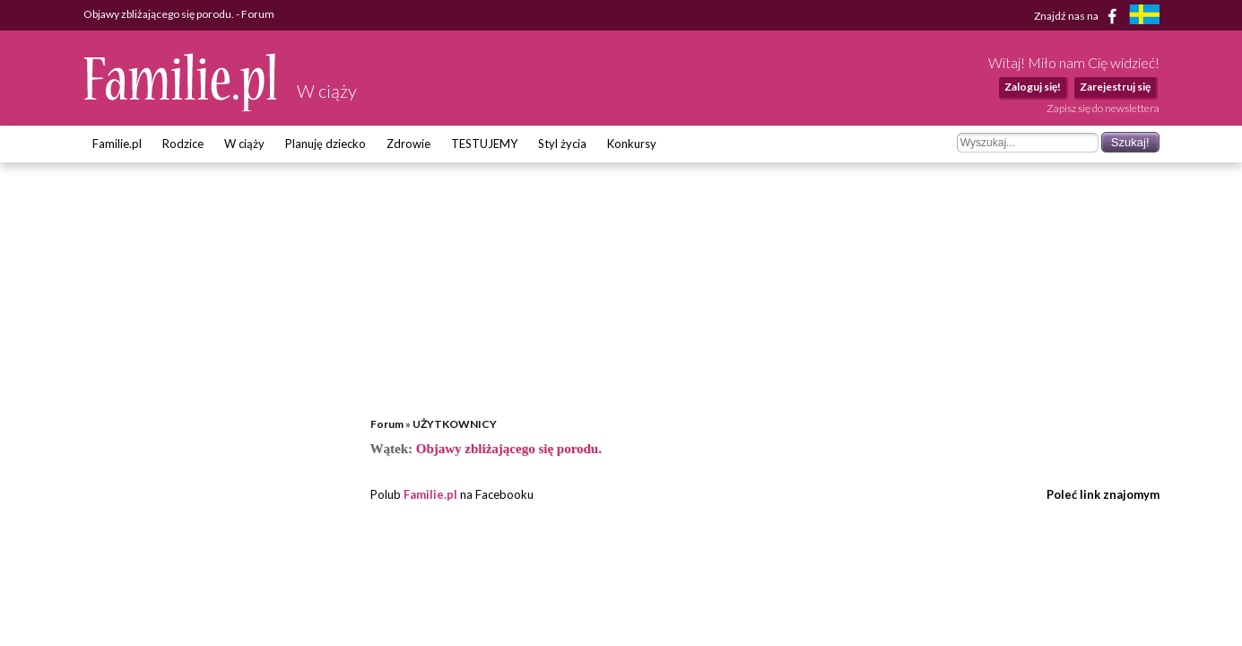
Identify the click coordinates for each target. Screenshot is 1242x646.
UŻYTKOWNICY (455, 424)
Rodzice (183, 143)
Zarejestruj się (1115, 86)
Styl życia (562, 143)
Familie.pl (117, 143)
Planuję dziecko (325, 143)
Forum (387, 424)
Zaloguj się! (1032, 86)
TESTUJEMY (484, 143)
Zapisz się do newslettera (1103, 108)
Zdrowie (408, 143)
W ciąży (244, 143)
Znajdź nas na (1078, 16)
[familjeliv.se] (1144, 16)
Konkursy (631, 143)
